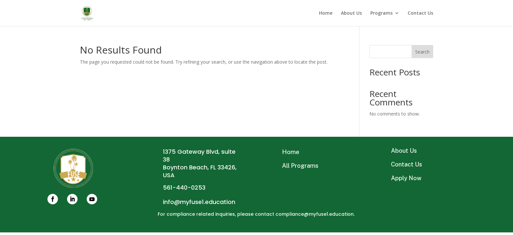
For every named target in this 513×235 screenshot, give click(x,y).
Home (325, 13)
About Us (351, 13)
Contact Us (420, 13)
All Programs (300, 165)
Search (422, 52)
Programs (381, 13)
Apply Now (406, 178)
